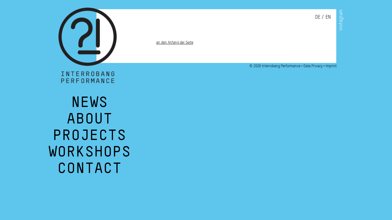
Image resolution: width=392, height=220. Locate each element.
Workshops (89, 155)
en (328, 17)
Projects (89, 138)
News (89, 105)
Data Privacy (312, 66)
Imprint (331, 66)
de (317, 17)
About (89, 122)
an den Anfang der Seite (174, 42)
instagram (340, 20)
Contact (89, 171)
